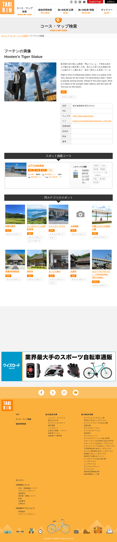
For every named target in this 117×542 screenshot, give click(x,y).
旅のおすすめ (53, 420)
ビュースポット (34, 241)
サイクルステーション (92, 431)
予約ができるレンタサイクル (95, 420)
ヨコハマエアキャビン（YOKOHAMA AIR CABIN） (101, 274)
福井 (30, 234)
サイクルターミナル (91, 428)
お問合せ (111, 2)
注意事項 (21, 501)
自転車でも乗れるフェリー (94, 456)
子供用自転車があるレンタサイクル (97, 449)
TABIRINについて (22, 485)
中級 (50, 170)
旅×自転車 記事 (66, 10)
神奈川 (95, 282)
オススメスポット (69, 97)
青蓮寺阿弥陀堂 (12, 271)
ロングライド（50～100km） (100, 174)
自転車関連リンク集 (91, 474)
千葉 (37, 170)
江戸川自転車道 (36, 165)
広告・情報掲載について (27, 488)
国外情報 (51, 425)
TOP (17, 415)
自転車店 (87, 433)
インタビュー (53, 428)
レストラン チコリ (57, 226)
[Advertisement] (58, 329)
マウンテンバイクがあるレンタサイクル (99, 446)
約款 (20, 498)
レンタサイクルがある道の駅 (95, 459)
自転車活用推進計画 (91, 472)
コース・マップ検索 (24, 10)
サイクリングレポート (56, 423)
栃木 (51, 231)
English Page (95, 2)
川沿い (104, 166)
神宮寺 (30, 271)
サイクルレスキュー (91, 466)
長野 (95, 234)
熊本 (8, 276)
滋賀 (73, 276)
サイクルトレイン (91, 436)
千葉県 (95, 166)
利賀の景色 (10, 226)
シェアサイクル (90, 464)
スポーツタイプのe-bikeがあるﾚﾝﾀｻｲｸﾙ (98, 441)
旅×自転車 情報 (86, 10)
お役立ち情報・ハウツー (57, 431)
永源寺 (73, 271)
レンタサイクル (90, 461)
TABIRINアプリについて (25, 508)
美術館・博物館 (99, 169)
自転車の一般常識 (55, 436)
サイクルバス (89, 469)
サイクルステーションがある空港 (97, 438)
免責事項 (21, 493)
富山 (8, 231)
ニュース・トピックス (56, 418)
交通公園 (87, 425)
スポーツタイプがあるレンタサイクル (98, 443)
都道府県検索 (45, 10)
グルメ (52, 238)
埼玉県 (95, 182)
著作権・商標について (26, 496)
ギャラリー (106, 10)
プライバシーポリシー (26, 491)
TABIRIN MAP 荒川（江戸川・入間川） (85, 176)
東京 (63, 92)
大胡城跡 (74, 226)
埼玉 (31, 170)
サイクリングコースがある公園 (96, 423)
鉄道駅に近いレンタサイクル (95, 454)
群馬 (73, 231)
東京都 (102, 179)
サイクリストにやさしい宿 (94, 418)
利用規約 (21, 512)
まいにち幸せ (55, 271)
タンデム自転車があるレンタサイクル (98, 451)
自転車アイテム (54, 433)
